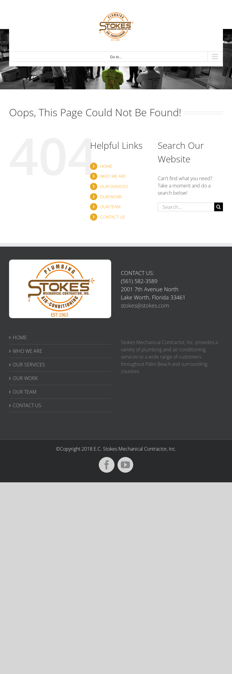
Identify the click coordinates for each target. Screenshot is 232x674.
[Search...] (186, 207)
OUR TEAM (110, 206)
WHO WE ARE (113, 176)
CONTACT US (112, 217)
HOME (106, 166)
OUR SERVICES (114, 186)
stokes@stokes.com (145, 305)
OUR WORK (111, 197)
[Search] (218, 207)
